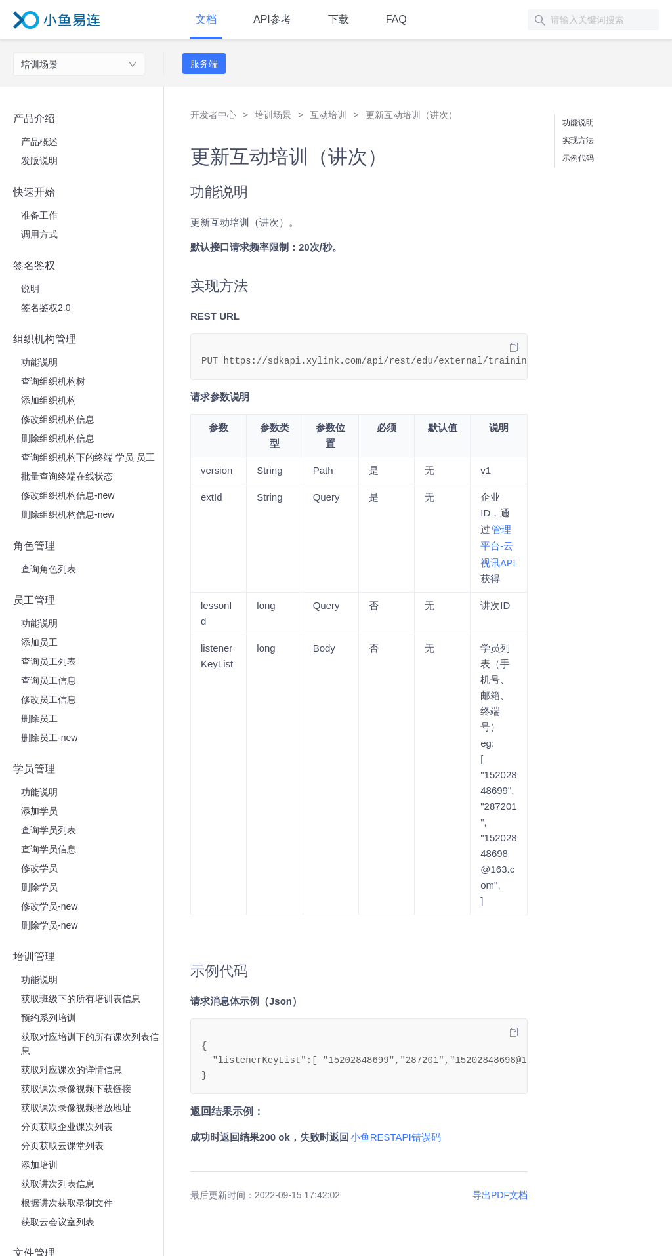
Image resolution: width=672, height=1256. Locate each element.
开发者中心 (213, 115)
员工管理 (34, 600)
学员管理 (34, 768)
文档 (206, 19)
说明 (30, 288)
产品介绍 (34, 118)
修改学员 (39, 868)
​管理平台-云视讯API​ (498, 545)
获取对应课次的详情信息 (71, 1069)
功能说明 (39, 362)
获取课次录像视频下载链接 (76, 1088)
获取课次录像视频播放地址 (76, 1107)
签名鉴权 (34, 265)
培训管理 (34, 956)
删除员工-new (49, 737)
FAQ (396, 19)
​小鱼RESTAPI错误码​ (395, 1136)
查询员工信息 (48, 680)
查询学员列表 (48, 830)
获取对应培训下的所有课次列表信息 (90, 1044)
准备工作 (39, 215)
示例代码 (578, 158)
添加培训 (39, 1165)
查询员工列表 (48, 661)
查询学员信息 (48, 849)
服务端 (204, 63)
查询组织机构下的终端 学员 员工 (88, 457)
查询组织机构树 (53, 381)
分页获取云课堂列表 (62, 1146)
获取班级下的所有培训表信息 (80, 999)
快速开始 (34, 192)
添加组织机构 (48, 400)
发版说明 (39, 161)
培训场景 (39, 64)
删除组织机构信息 (57, 438)
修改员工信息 (48, 699)
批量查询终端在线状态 (67, 476)
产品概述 (39, 141)
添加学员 (39, 811)
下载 (338, 19)
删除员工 (39, 718)
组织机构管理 (44, 339)
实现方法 (578, 140)
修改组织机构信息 (57, 419)
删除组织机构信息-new (67, 514)
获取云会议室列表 (57, 1222)
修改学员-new (49, 906)
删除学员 (39, 887)
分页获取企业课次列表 (67, 1126)
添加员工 (39, 642)
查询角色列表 (48, 569)
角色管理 (34, 545)
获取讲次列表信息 (57, 1184)
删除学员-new (49, 925)
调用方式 (39, 234)
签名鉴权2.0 (45, 308)
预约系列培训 (48, 1018)
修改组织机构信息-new (67, 495)
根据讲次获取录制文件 (67, 1203)
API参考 (272, 19)
